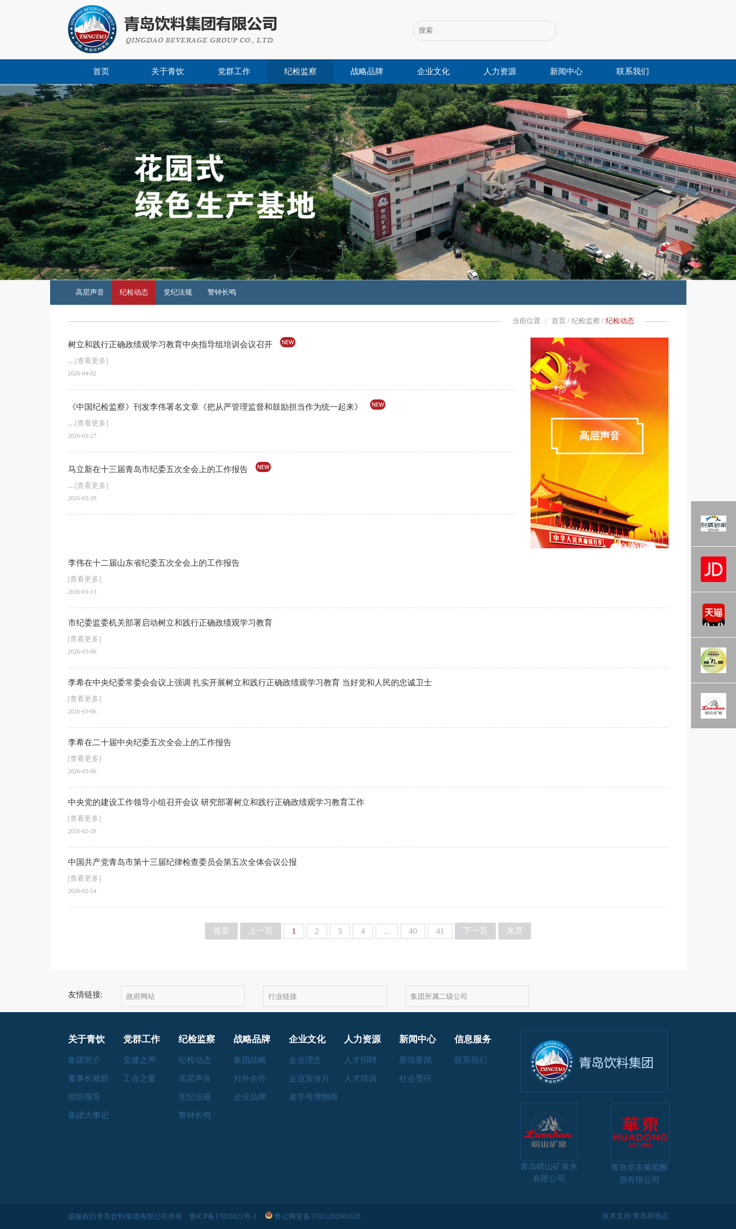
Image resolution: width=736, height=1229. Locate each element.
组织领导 (84, 1096)
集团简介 (84, 1060)
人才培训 (360, 1078)
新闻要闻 (415, 1060)
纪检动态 (134, 292)
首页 (101, 71)
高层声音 (90, 292)
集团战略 (250, 1060)
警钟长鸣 (222, 292)
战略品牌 (367, 71)
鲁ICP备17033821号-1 (224, 1216)
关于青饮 (167, 71)
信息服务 (472, 1039)
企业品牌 (250, 1096)
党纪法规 (178, 292)
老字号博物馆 (313, 1096)
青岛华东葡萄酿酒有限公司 (640, 1143)
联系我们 (632, 71)
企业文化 (433, 71)
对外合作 (250, 1078)
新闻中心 (566, 71)
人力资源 (500, 71)
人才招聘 (360, 1060)
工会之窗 (139, 1078)
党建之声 (139, 1060)
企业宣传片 (309, 1078)
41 (440, 931)
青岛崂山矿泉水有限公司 (549, 1143)
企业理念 (305, 1060)
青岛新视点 (651, 1216)
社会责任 (415, 1078)
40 (413, 931)
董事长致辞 (88, 1078)
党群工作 (234, 71)
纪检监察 (300, 71)
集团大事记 (88, 1115)
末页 (515, 930)
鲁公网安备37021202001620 (313, 1216)
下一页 (475, 930)
